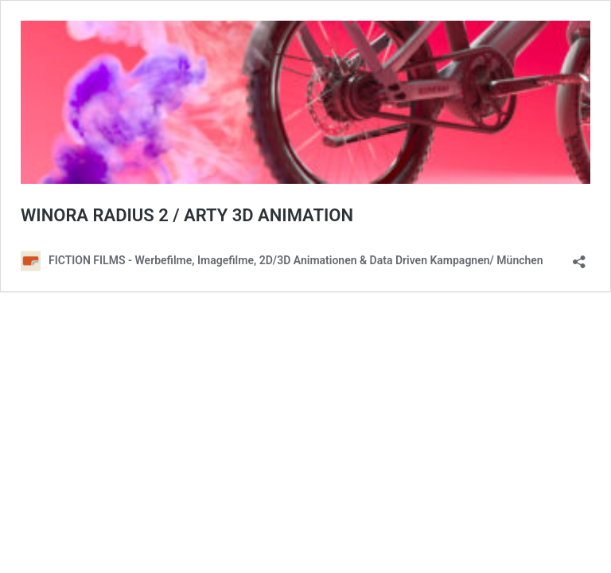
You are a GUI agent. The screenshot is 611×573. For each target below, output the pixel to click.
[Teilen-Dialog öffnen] (579, 256)
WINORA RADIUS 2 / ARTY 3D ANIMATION (187, 215)
